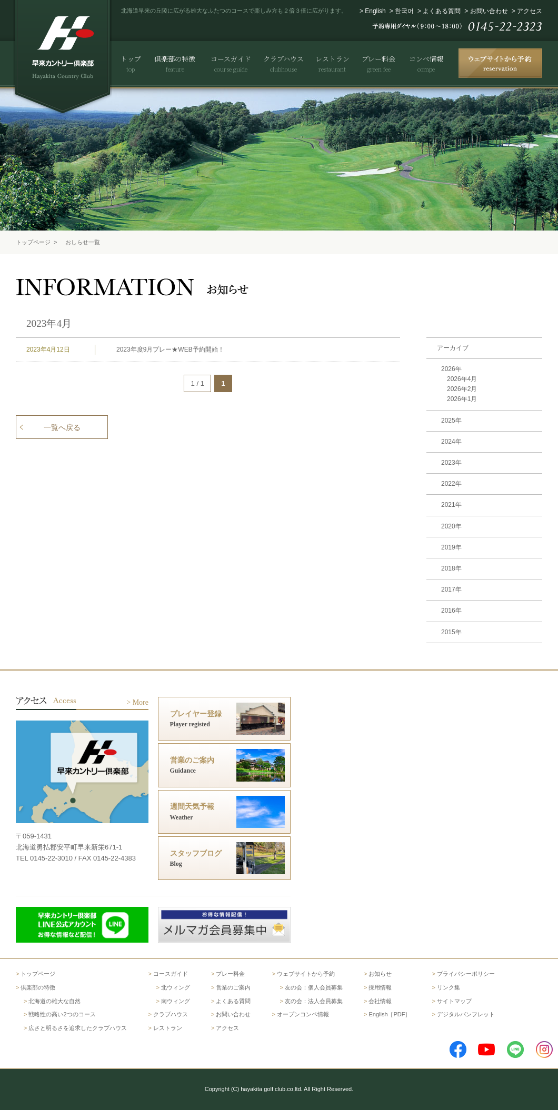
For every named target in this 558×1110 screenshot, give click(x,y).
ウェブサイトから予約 (306, 974)
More (140, 702)
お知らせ (380, 974)
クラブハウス (170, 1014)
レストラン (167, 1028)
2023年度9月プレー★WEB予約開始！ (170, 349)
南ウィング (175, 1001)
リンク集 (448, 987)
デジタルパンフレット (466, 1014)
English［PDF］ (389, 1014)
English (375, 11)
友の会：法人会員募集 (314, 1001)
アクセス (529, 11)
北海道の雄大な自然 (54, 1001)
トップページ (33, 242)
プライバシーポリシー (466, 974)
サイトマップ (454, 1001)
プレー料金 (230, 974)
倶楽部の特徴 (38, 987)
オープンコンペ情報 (303, 1014)
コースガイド (170, 974)
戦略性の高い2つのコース (61, 1014)
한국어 (404, 11)
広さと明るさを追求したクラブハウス (77, 1028)
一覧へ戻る (62, 427)
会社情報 (380, 1001)
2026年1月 (462, 399)
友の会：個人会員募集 (314, 987)
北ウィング (175, 987)
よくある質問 (442, 11)
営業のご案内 (233, 987)
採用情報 (380, 987)
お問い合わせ (489, 11)
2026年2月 (462, 389)
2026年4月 (462, 379)
